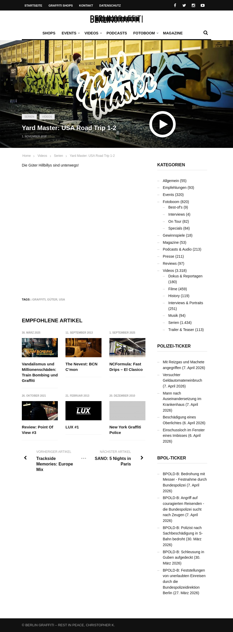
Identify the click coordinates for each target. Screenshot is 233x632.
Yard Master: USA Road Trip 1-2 (92, 156)
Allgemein (171, 181)
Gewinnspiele (174, 235)
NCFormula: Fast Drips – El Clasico (126, 367)
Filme (172, 289)
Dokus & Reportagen (185, 276)
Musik (173, 315)
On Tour (174, 221)
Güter (52, 299)
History (174, 296)
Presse (168, 256)
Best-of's (175, 207)
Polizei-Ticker (174, 346)
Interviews (176, 214)
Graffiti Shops (61, 5)
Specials (175, 228)
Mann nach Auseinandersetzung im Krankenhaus (182, 399)
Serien (29, 116)
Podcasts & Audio (177, 249)
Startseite (33, 5)
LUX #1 (72, 427)
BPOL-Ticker (171, 458)
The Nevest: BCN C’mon (81, 367)
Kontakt (86, 5)
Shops (48, 33)
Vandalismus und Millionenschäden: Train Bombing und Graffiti (40, 372)
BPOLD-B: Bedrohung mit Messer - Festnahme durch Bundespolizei (185, 479)
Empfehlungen (174, 187)
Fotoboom (145, 33)
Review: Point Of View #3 (37, 430)
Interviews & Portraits (185, 303)
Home (26, 156)
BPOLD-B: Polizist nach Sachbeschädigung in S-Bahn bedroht (183, 533)
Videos (92, 33)
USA (62, 299)
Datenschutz (110, 5)
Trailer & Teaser (181, 330)
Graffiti (39, 299)
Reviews (170, 263)
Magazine (173, 33)
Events (70, 33)
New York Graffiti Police (125, 430)
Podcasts (117, 33)
